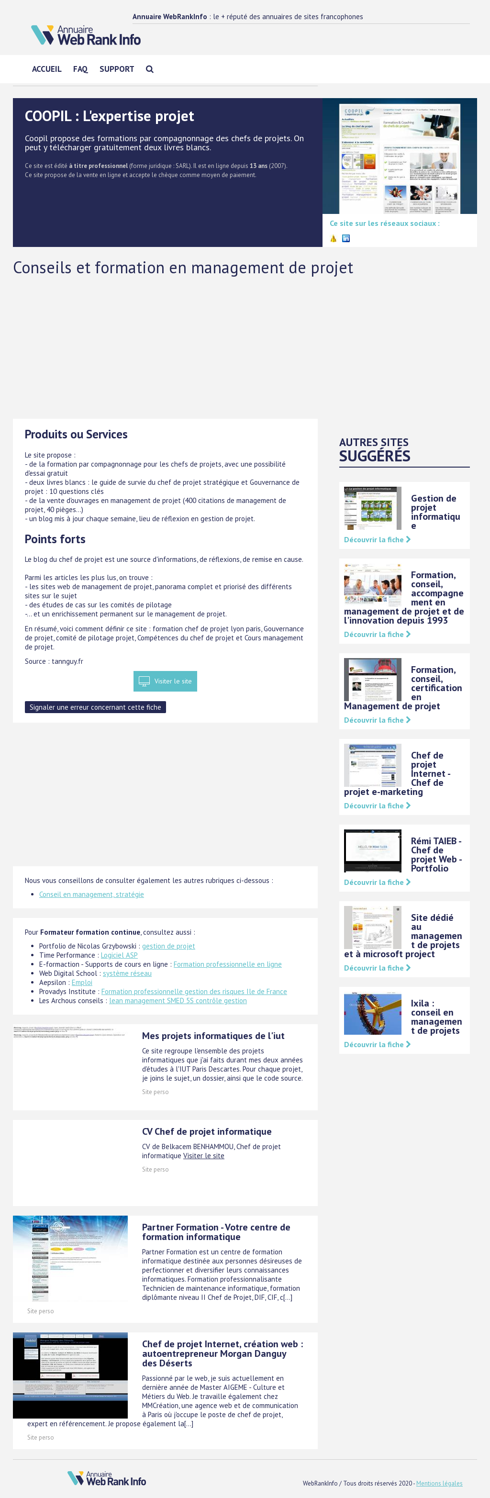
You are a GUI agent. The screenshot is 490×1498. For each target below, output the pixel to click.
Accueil (47, 69)
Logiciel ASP (119, 955)
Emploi (82, 982)
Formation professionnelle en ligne (228, 964)
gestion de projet (168, 945)
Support (117, 69)
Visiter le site (173, 681)
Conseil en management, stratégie (91, 894)
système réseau (127, 973)
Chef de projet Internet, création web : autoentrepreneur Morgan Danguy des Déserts (222, 1353)
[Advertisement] (245, 347)
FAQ (80, 69)
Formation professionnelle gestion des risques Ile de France (194, 991)
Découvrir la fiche (377, 539)
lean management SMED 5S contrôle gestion (178, 1000)
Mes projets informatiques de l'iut (213, 1035)
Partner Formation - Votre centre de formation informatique (216, 1232)
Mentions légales (439, 1484)
